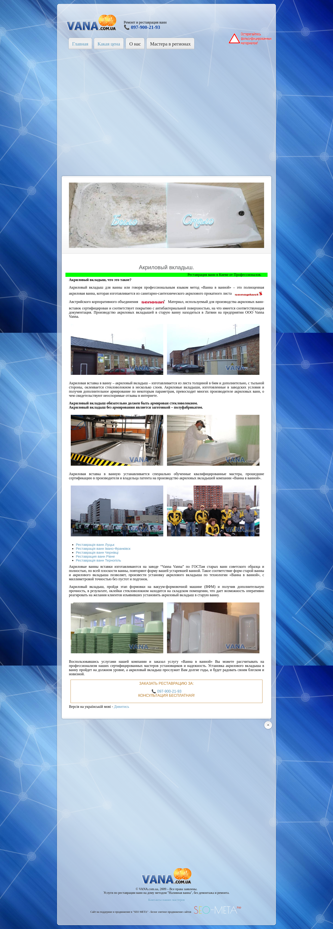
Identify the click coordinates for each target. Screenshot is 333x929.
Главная (80, 43)
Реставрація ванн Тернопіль (98, 560)
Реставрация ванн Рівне (95, 556)
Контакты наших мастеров (166, 900)
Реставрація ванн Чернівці (97, 552)
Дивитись (121, 707)
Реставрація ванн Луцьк (95, 545)
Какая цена (109, 43)
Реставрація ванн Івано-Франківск (103, 548)
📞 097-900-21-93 (142, 27)
